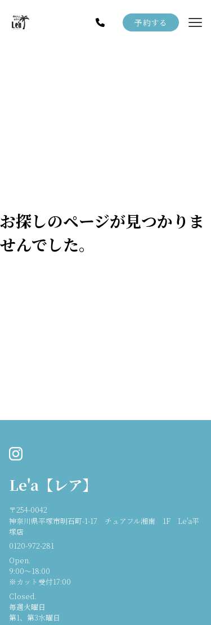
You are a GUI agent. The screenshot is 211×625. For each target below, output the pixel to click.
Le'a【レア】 (53, 485)
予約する (150, 22)
